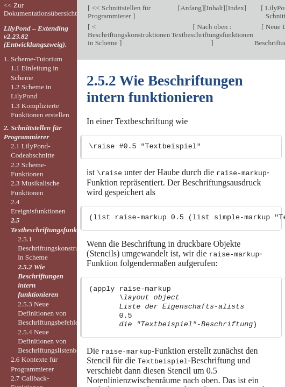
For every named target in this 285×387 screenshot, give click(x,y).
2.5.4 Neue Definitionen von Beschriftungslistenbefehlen (57, 341)
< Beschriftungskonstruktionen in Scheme (129, 35)
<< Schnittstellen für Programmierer (119, 12)
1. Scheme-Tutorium (33, 59)
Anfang (191, 8)
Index (236, 8)
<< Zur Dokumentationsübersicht (40, 9)
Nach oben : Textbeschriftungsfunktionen (212, 31)
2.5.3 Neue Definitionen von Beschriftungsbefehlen (50, 313)
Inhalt (214, 8)
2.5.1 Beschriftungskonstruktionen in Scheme (59, 248)
